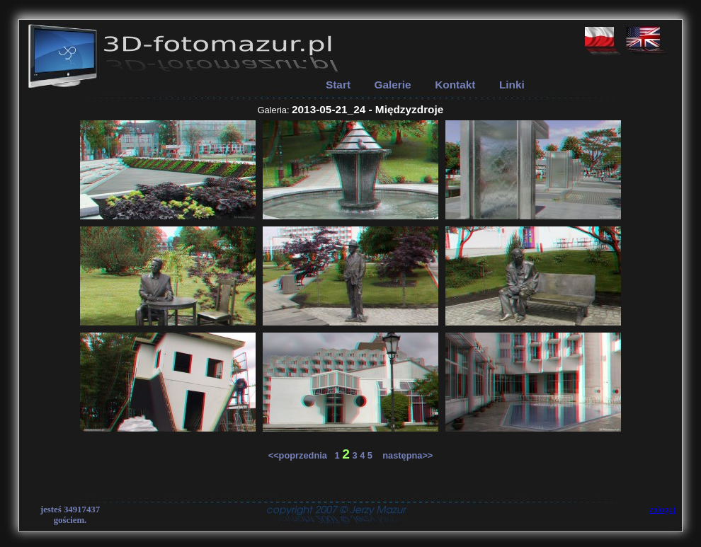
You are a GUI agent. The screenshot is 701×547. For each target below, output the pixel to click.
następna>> (404, 455)
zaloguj (662, 509)
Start (338, 85)
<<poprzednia (301, 455)
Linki (512, 85)
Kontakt (455, 85)
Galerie (393, 85)
